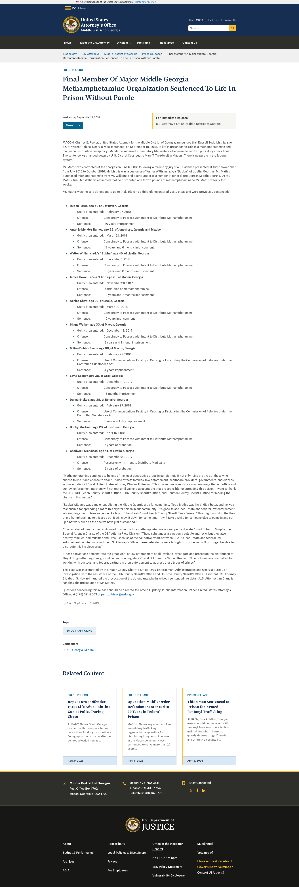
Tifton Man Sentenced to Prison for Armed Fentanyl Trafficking (208, 707)
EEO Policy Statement (167, 867)
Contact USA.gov (211, 872)
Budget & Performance (78, 852)
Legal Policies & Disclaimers (127, 852)
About (67, 844)
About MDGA (195, 20)
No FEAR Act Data (164, 858)
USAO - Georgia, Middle (78, 650)
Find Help (213, 20)
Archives (68, 861)
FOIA (66, 870)
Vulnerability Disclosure (168, 875)
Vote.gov (205, 852)
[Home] (92, 31)
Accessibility (116, 844)
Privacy (112, 861)
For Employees (118, 870)
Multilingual (205, 844)
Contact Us (230, 20)
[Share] (73, 125)
